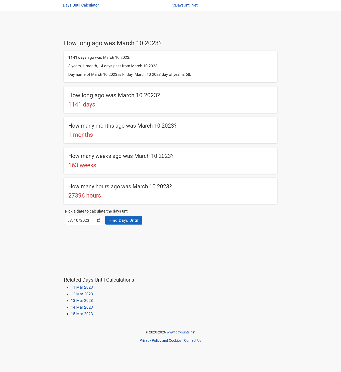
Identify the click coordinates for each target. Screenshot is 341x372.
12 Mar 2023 (82, 294)
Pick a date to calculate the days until (97, 211)
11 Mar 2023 (82, 287)
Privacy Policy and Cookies (161, 340)
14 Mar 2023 (82, 307)
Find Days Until (123, 220)
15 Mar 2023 (82, 313)
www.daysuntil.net (181, 332)
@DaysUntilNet (185, 5)
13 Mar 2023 (82, 300)
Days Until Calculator (81, 5)
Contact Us (192, 340)
